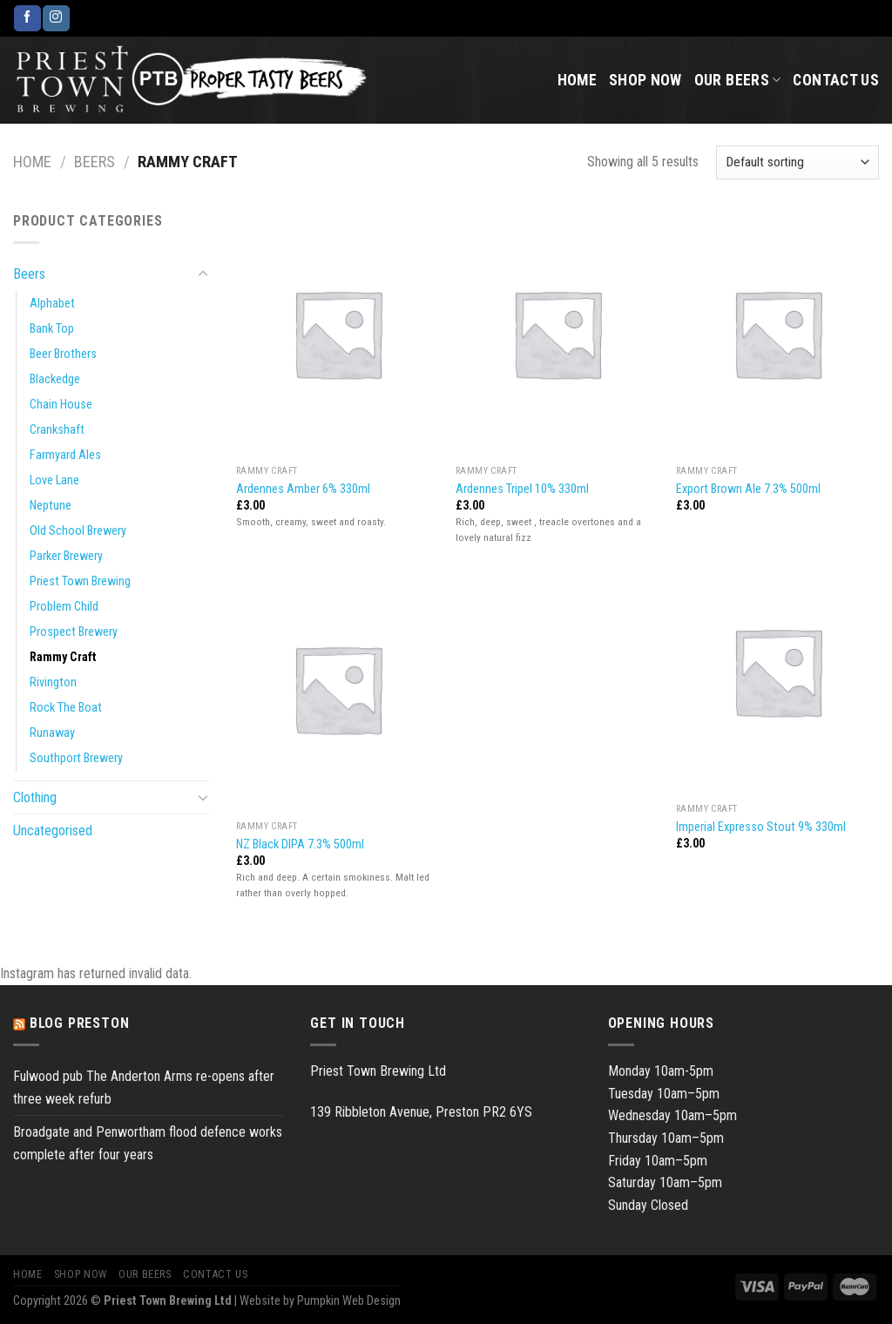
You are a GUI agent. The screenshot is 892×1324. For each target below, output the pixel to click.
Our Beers (737, 80)
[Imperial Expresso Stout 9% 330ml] (777, 671)
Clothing (35, 797)
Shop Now (645, 80)
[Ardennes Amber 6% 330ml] (337, 333)
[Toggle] (203, 274)
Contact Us (836, 80)
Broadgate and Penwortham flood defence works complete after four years (147, 1143)
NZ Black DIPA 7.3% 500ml (300, 844)
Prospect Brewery (74, 632)
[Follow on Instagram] (56, 18)
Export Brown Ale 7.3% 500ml (748, 489)
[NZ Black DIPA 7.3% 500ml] (337, 688)
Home (577, 80)
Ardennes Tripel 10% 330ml (522, 489)
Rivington (53, 682)
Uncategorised (52, 830)
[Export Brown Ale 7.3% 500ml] (777, 333)
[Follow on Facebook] (27, 18)
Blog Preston (80, 1023)
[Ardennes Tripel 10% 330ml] (557, 333)
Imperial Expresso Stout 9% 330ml (761, 827)
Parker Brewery (66, 556)
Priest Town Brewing (80, 581)
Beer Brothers (63, 354)
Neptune (50, 505)
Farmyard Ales (65, 455)
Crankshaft (57, 429)
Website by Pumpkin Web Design (320, 1301)
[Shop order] (797, 162)
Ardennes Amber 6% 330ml (303, 489)
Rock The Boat (66, 707)
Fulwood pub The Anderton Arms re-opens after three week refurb (143, 1087)
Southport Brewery (76, 758)
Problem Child (64, 606)
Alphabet (52, 303)
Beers (94, 161)
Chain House (61, 404)
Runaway (52, 733)
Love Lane (54, 480)
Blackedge (55, 379)
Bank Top (52, 328)
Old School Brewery (78, 531)
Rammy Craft (63, 657)
